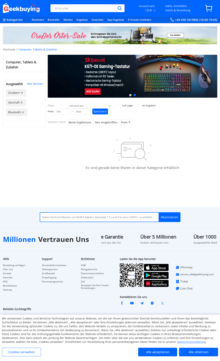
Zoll (83, 281)
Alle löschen (35, 84)
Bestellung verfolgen (14, 265)
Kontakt (7, 273)
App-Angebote (115, 19)
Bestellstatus (10, 285)
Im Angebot (147, 105)
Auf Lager (125, 105)
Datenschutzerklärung (191, 342)
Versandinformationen (54, 265)
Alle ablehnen (199, 352)
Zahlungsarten (50, 269)
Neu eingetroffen (106, 122)
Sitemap (7, 289)
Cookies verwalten (21, 352)
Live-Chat (184, 288)
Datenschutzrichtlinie (92, 273)
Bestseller (54, 19)
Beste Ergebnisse (80, 122)
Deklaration (87, 277)
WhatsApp (184, 267)
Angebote (82, 19)
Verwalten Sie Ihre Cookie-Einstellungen (95, 286)
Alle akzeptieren (157, 352)
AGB (83, 265)
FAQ (5, 281)
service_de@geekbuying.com (195, 274)
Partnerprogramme (52, 281)
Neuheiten (38, 19)
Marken (68, 19)
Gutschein (97, 19)
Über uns (8, 269)
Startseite (9, 49)
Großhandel (48, 273)
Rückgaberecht (89, 269)
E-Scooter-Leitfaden (139, 19)
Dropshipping (49, 277)
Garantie (7, 277)
